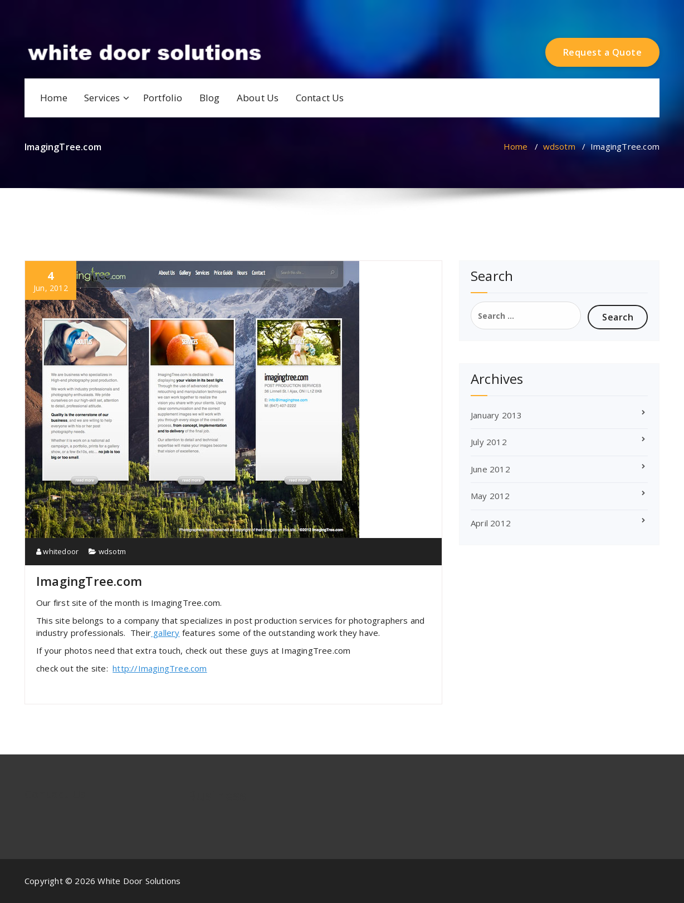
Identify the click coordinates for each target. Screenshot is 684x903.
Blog (209, 97)
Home (53, 97)
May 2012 (490, 495)
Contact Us (320, 97)
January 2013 (496, 415)
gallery (165, 632)
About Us (258, 97)
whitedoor (57, 551)
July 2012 (489, 441)
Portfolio (163, 97)
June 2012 (490, 469)
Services (102, 97)
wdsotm (559, 146)
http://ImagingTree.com (160, 668)
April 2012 (491, 523)
